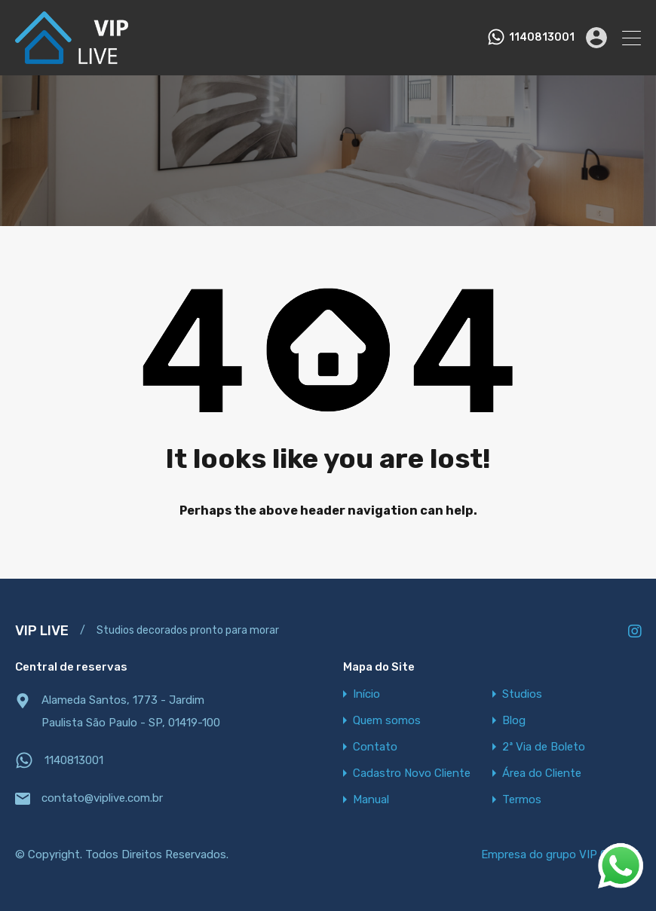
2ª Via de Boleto (543, 747)
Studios (522, 694)
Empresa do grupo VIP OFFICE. (561, 854)
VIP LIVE (42, 630)
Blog (514, 720)
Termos (521, 800)
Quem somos (387, 720)
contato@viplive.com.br (102, 798)
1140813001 (542, 38)
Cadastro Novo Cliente (412, 773)
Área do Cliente (541, 773)
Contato (375, 747)
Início (366, 694)
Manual (371, 800)
